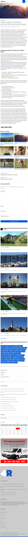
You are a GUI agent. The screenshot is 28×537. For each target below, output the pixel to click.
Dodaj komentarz (16, 26)
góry (2, 127)
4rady (4, 1)
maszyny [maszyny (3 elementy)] (2, 353)
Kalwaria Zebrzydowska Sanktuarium (8, 291)
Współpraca (3, 372)
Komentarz (3, 191)
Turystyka (3, 20)
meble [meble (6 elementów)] (6, 353)
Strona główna (4, 370)
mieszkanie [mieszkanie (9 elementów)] (11, 353)
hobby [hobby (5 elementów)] (5, 351)
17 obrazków (7, 333)
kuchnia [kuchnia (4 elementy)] (23, 351)
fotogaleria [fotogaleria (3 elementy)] (14, 349)
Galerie (5, 229)
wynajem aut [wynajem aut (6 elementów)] (21, 360)
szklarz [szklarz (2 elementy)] (8, 358)
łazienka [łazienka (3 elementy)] (15, 362)
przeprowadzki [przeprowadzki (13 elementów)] (21, 355)
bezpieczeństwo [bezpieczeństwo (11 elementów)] (4, 347)
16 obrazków (7, 247)
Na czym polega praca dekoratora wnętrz (8, 407)
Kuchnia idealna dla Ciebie (5, 403)
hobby (6, 127)
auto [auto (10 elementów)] (17, 345)
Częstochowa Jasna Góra (5, 335)
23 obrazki (6, 289)
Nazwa (2, 206)
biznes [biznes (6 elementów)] (15, 347)
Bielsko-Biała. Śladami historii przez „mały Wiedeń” (10, 401)
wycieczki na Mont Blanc (7, 63)
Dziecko (2, 516)
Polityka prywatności (5, 376)
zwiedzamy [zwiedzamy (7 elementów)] (11, 362)
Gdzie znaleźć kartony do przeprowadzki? (8, 397)
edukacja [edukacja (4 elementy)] (8, 349)
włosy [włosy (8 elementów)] (2, 362)
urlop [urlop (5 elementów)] (16, 358)
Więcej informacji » (15, 535)
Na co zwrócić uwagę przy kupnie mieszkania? (9, 410)
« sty (1, 435)
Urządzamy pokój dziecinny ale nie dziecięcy (14, 174)
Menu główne (26, 1)
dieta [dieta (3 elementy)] (23, 347)
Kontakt (2, 374)
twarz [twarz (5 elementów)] (12, 358)
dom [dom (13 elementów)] (26, 347)
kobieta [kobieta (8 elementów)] (13, 351)
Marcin (9, 26)
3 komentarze (19, 270)
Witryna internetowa (5, 216)
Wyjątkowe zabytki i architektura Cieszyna (8, 399)
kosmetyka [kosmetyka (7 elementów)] (18, 351)
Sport (2, 520)
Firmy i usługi (3, 514)
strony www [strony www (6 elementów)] (3, 358)
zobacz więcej (15, 504)
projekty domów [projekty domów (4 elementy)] (14, 355)
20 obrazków (7, 311)
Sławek (18, 249)
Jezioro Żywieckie (4, 270)
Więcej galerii (4, 338)
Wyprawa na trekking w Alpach (14, 178)
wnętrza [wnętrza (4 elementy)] (10, 360)
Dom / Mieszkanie (4, 512)
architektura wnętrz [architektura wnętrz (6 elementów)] (11, 345)
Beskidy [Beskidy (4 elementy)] (21, 345)
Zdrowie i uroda (3, 526)
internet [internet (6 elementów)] (9, 351)
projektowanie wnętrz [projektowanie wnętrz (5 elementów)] (5, 355)
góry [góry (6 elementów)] (2, 351)
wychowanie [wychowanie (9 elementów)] (15, 360)
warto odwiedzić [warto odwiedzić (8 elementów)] (4, 360)
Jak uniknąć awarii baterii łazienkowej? (7, 405)
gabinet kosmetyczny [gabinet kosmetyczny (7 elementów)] (21, 349)
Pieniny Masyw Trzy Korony (6, 249)
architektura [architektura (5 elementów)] (3, 345)
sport (10, 127)
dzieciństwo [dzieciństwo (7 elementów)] (3, 349)
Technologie (3, 522)
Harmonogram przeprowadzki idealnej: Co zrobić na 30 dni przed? (12, 388)
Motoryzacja (3, 518)
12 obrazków (7, 268)
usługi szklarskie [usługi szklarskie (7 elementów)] (21, 358)
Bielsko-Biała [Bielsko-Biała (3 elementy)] (10, 347)
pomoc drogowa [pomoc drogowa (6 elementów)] (17, 353)
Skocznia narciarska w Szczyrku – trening (8, 313)
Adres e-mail (3, 211)
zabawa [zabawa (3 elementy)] (6, 362)
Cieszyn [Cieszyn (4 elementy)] (19, 347)
